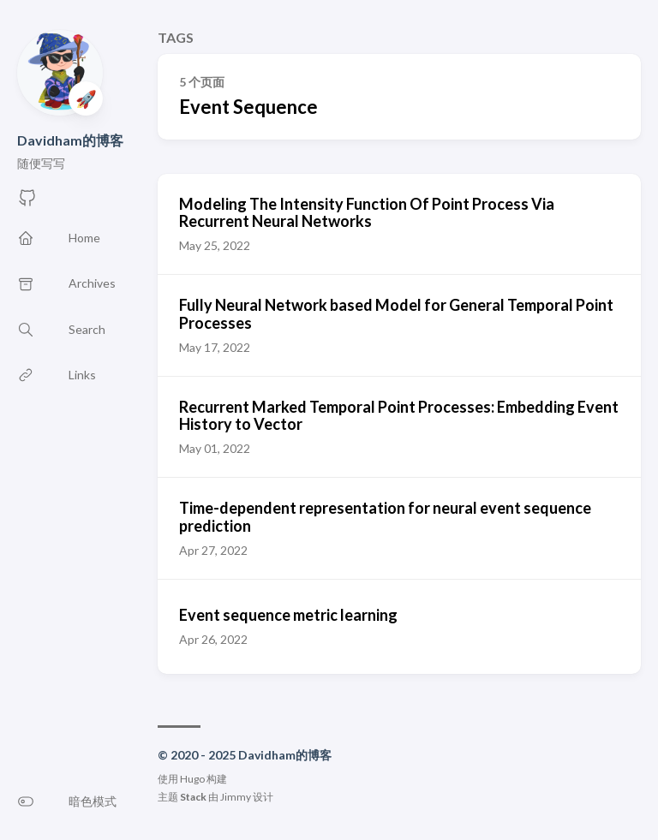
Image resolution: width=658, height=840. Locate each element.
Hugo (192, 778)
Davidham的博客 (70, 140)
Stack (193, 796)
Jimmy (235, 796)
